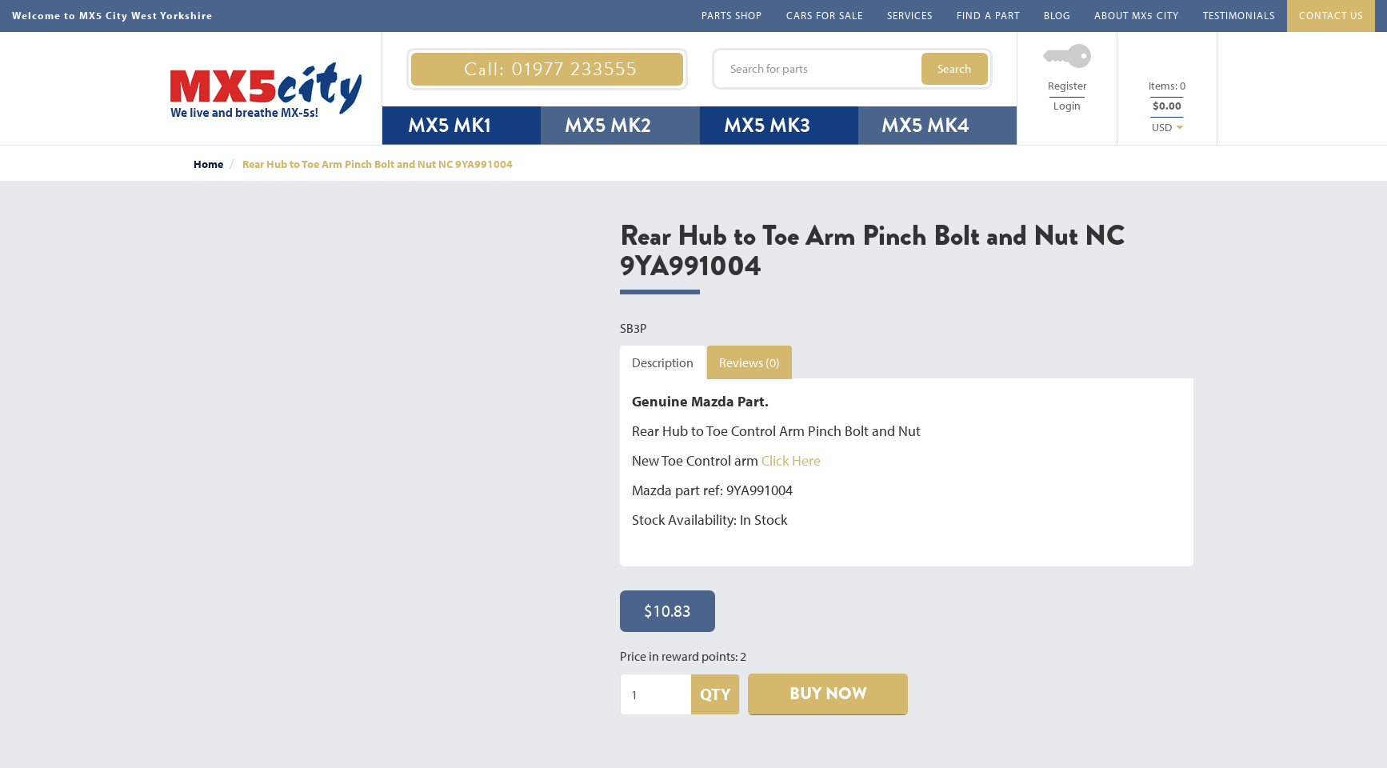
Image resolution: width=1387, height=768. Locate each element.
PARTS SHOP (731, 15)
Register (1067, 85)
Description (663, 362)
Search (954, 68)
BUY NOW (828, 694)
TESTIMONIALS (1239, 15)
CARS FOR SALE (824, 15)
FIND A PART (988, 15)
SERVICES (910, 15)
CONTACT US (1331, 15)
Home (208, 164)
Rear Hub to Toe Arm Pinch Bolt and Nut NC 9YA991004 (377, 164)
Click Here (791, 460)
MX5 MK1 (449, 125)
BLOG (1057, 15)
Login (1067, 105)
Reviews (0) (749, 362)
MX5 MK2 (608, 125)
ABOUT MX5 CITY (1136, 15)
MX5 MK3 (767, 125)
